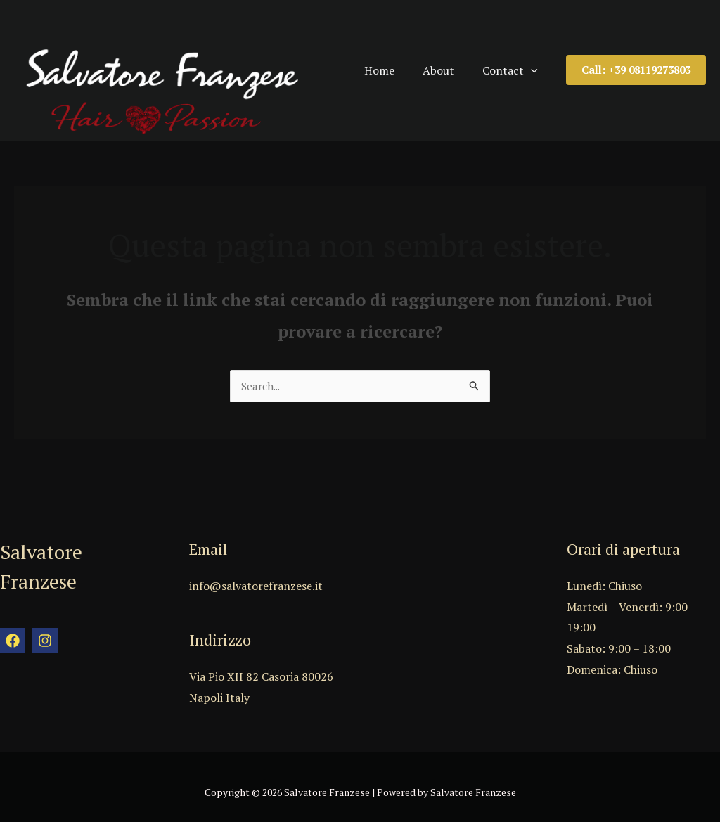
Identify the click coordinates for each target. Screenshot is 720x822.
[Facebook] (12, 630)
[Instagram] (45, 630)
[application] (545, 64)
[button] (636, 64)
